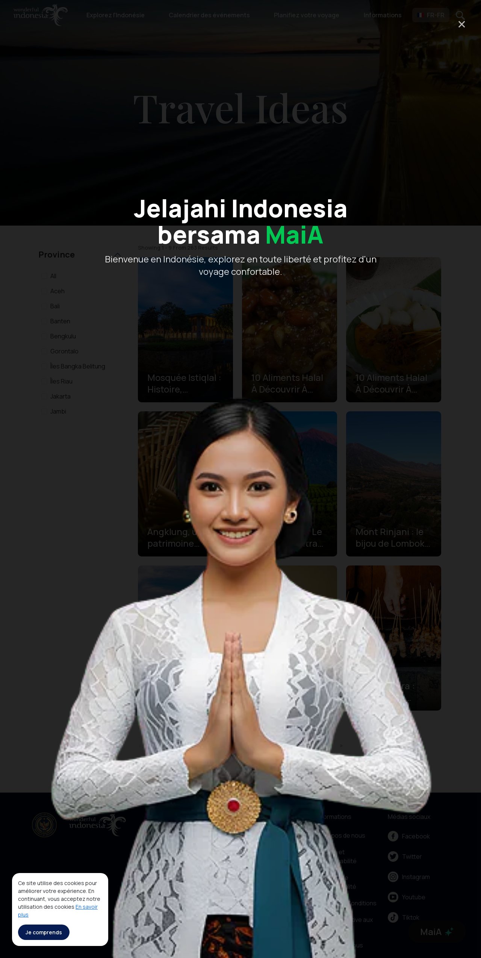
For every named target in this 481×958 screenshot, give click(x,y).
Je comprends (44, 932)
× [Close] (461, 24)
